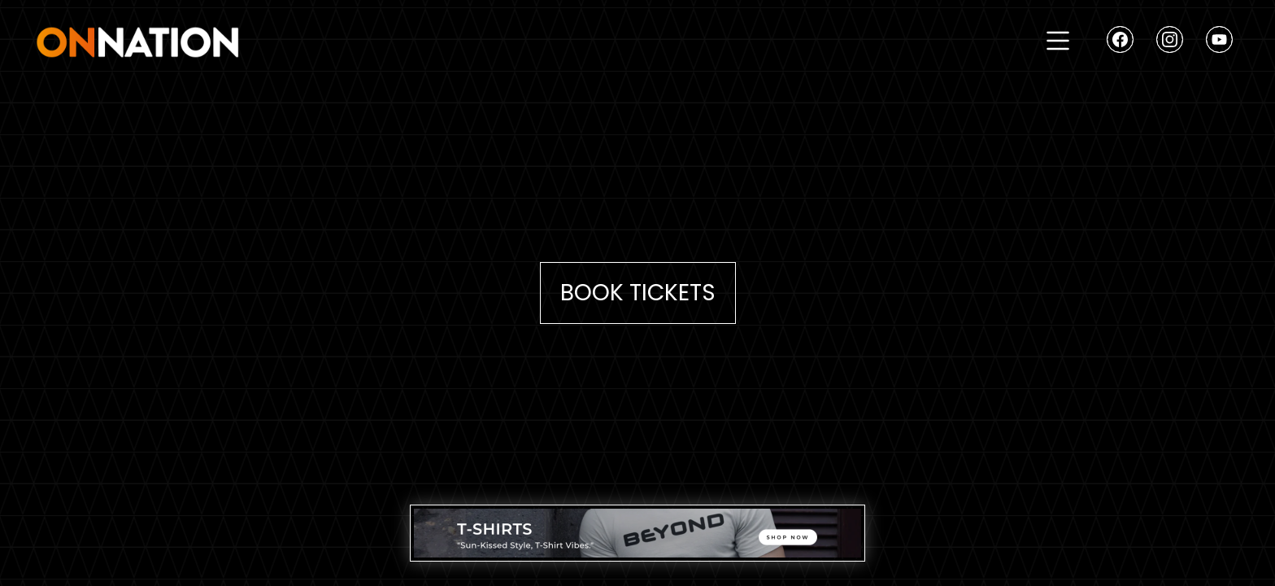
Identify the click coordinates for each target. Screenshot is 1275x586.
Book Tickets (638, 292)
